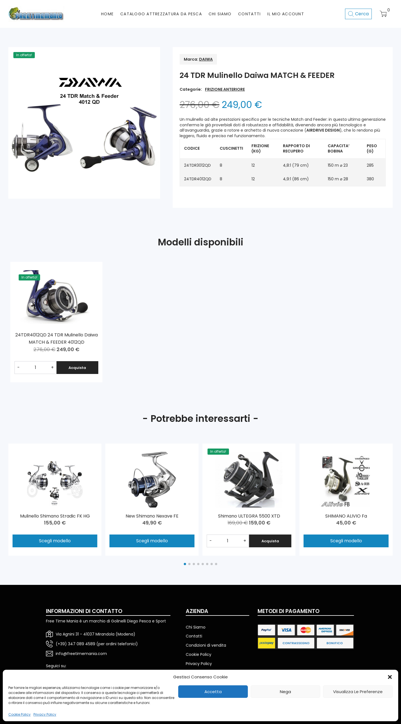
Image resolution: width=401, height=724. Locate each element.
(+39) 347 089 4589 (75, 644)
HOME (107, 14)
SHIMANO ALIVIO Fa (346, 516)
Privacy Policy (44, 714)
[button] (390, 677)
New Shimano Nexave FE (152, 516)
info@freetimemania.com (81, 653)
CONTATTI (249, 14)
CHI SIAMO (220, 14)
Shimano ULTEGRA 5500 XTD (249, 516)
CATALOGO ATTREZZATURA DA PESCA (161, 14)
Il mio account (285, 14)
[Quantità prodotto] (35, 367)
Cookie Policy (19, 714)
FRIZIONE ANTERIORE (225, 89)
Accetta (213, 692)
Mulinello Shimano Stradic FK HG (55, 516)
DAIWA (206, 59)
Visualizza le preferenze (358, 692)
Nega (285, 692)
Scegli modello (55, 541)
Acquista (77, 367)
